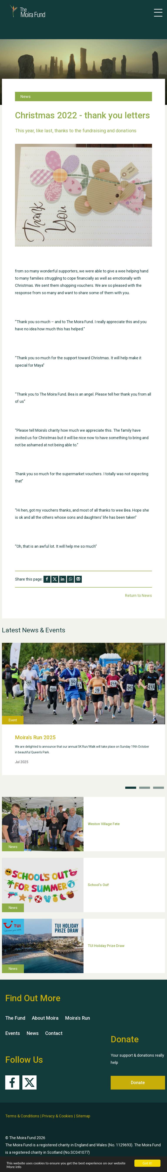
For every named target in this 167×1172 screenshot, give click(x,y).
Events (12, 1033)
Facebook (12, 1082)
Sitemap (83, 1116)
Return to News (138, 595)
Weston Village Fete (104, 824)
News (33, 1033)
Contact (53, 1033)
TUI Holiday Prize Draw (106, 946)
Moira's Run (77, 1018)
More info (14, 1167)
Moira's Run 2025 (35, 737)
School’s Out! (98, 885)
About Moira (45, 1018)
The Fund (15, 1018)
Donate (138, 1082)
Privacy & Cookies (57, 1116)
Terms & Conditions (22, 1116)
